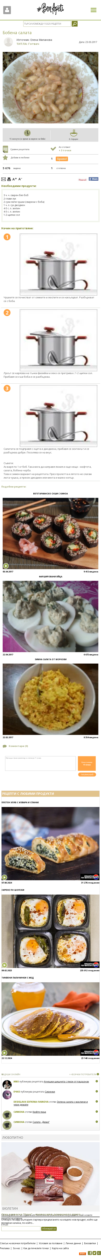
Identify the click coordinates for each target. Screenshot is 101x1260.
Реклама (5, 1248)
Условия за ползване (50, 1243)
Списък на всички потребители (18, 1243)
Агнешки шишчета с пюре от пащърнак (66, 1081)
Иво (16, 1081)
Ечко (17, 1091)
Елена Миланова (41, 40)
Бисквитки (90, 1243)
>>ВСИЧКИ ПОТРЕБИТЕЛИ (82, 1074)
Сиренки (50, 1091)
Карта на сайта (60, 1248)
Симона (19, 1112)
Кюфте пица (39, 1112)
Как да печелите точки (36, 1248)
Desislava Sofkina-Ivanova (31, 1101)
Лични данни (73, 1243)
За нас (16, 1248)
